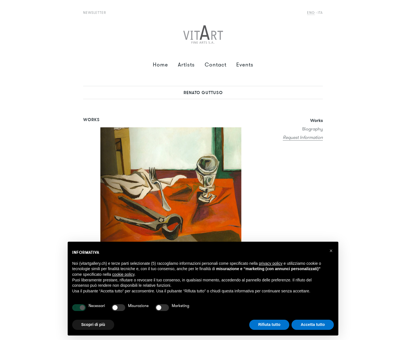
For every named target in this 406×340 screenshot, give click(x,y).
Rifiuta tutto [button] (269, 324)
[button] (331, 250)
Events (244, 64)
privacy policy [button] (271, 263)
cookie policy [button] (123, 274)
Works (316, 120)
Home (160, 64)
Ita (320, 12)
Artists (186, 64)
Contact (215, 64)
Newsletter (94, 12)
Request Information (303, 137)
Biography (312, 129)
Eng (311, 12)
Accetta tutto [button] (313, 324)
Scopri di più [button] (93, 324)
